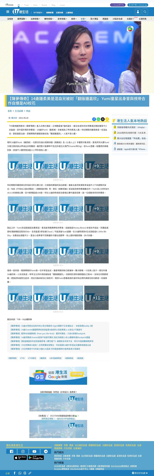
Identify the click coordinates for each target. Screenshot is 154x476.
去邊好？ (131, 18)
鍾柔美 (43, 358)
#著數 (91, 468)
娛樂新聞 (49, 13)
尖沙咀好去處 (81, 444)
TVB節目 (32, 358)
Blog (53, 5)
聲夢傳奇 (13, 358)
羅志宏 (14, 117)
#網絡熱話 (99, 468)
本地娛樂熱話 (56, 358)
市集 (66, 444)
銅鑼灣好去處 (95, 444)
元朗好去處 (107, 444)
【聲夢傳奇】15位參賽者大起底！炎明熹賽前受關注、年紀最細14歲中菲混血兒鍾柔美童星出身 (50, 344)
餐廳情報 (58, 447)
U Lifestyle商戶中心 (117, 5)
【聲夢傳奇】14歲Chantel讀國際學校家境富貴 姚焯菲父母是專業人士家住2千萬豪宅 (46, 329)
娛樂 (73, 18)
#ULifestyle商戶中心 (79, 468)
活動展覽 (58, 444)
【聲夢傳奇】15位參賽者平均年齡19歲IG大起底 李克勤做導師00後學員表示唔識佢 (45, 348)
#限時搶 (133, 465)
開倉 (71, 444)
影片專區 (94, 18)
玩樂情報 (34, 18)
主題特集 (143, 18)
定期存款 (59, 13)
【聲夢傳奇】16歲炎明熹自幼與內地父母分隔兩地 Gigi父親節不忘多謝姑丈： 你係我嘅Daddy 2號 (51, 325)
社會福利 (77, 447)
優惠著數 (21, 18)
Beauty (44, 5)
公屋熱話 (69, 13)
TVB (23, 358)
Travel (26, 5)
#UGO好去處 (59, 465)
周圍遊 (105, 18)
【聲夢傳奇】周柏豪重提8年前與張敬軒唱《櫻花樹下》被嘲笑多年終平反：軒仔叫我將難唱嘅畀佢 (51, 341)
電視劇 (80, 358)
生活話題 (19, 110)
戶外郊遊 (68, 447)
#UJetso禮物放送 (61, 468)
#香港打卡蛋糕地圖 (88, 465)
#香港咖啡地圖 (103, 465)
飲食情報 (61, 18)
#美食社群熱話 (72, 465)
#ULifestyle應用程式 (120, 465)
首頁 (10, 110)
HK (19, 5)
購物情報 (48, 18)
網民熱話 (58, 455)
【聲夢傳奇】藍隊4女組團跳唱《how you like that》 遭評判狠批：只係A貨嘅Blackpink (47, 333)
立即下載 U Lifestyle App (139, 5)
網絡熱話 (69, 358)
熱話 (28, 110)
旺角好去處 (131, 444)
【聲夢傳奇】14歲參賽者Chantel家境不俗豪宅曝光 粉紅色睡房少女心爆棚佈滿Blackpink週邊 (50, 337)
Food (35, 5)
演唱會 (10, 18)
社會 (83, 18)
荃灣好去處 (119, 444)
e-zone (62, 5)
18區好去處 (117, 18)
